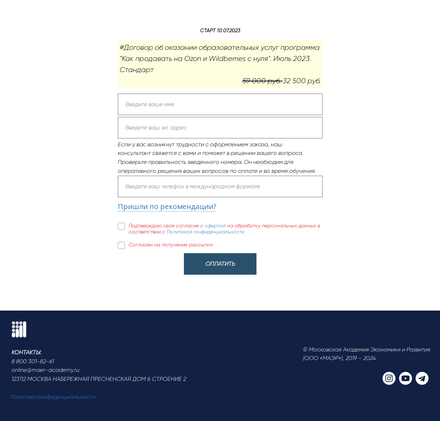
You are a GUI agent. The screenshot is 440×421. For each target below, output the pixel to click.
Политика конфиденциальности (53, 396)
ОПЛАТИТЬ (220, 263)
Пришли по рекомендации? (167, 206)
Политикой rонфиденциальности (205, 232)
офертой (216, 225)
